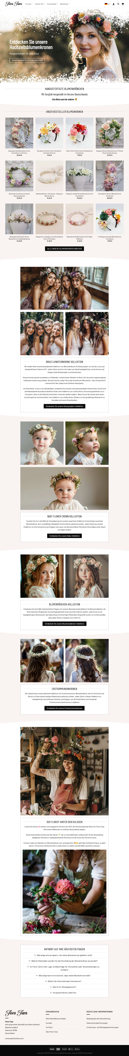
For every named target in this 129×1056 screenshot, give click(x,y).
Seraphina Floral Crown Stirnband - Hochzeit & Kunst (49, 152)
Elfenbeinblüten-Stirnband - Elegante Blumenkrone (49, 195)
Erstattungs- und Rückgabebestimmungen (103, 1027)
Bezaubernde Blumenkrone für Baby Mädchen (79, 238)
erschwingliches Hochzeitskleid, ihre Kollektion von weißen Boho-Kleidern (52, 397)
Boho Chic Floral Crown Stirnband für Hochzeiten (80, 152)
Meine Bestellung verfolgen (56, 1018)
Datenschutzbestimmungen (97, 1023)
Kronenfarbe (52, 4)
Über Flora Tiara (52, 1032)
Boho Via (96, 388)
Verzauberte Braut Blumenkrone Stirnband (109, 195)
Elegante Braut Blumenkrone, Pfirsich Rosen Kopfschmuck (109, 152)
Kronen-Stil (40, 4)
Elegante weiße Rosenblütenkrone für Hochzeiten (79, 195)
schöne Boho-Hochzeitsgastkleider (86, 391)
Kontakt (49, 1023)
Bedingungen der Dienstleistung (98, 1018)
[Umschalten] (35, 955)
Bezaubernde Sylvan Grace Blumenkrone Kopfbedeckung (19, 238)
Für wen (29, 4)
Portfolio (49, 1027)
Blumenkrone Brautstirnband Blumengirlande (19, 195)
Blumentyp (64, 4)
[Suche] (118, 4)
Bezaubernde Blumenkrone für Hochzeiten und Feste (19, 152)
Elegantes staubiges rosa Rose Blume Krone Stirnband (49, 238)
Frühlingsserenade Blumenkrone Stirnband (109, 238)
